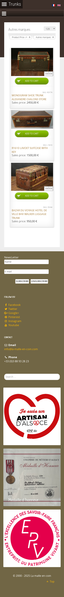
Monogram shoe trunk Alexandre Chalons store (29, 97)
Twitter (10, 309)
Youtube (11, 325)
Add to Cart (31, 81)
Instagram (12, 321)
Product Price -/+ (19, 37)
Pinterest (12, 317)
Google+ (11, 313)
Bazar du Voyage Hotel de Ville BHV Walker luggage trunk (29, 214)
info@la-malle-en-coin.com (21, 349)
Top (50, 581)
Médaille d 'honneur (23, 499)
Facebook (12, 305)
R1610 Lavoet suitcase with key (30, 150)
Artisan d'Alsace (20, 438)
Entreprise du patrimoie (26, 560)
